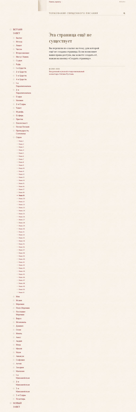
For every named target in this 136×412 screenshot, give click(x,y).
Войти (123, 2)
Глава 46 (22, 277)
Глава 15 (21, 183)
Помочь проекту (55, 2)
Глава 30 (22, 229)
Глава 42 (22, 265)
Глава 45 (22, 274)
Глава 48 (22, 283)
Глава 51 (21, 292)
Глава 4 (21, 150)
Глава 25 (22, 214)
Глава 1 (21, 141)
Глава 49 (22, 286)
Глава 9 (21, 165)
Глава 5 (21, 153)
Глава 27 (22, 220)
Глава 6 (21, 156)
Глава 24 (22, 211)
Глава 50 (22, 289)
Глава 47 (22, 280)
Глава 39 (22, 256)
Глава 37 (22, 250)
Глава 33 (22, 238)
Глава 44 (22, 271)
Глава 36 (22, 247)
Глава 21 (21, 202)
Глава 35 (22, 244)
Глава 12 (21, 174)
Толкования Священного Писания (73, 13)
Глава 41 (21, 262)
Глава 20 (22, 198)
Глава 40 (22, 259)
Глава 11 (21, 171)
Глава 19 (21, 195)
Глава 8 (21, 162)
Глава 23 (22, 208)
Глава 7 (21, 159)
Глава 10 (22, 168)
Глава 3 (21, 147)
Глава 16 (21, 186)
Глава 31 (21, 232)
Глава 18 (21, 192)
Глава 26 (22, 217)
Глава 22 (22, 204)
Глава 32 (22, 235)
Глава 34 (22, 241)
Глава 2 (21, 144)
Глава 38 (22, 253)
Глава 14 (21, 180)
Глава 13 (21, 177)
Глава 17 (21, 189)
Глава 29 (22, 226)
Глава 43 (22, 268)
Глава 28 (22, 223)
